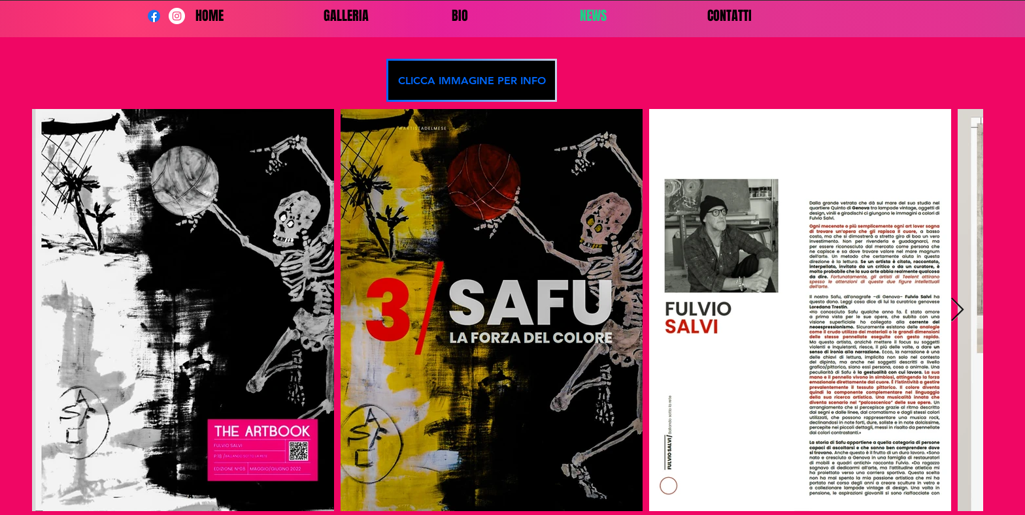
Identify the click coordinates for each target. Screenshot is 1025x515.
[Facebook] (154, 16)
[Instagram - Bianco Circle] (177, 16)
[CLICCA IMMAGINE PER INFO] (471, 80)
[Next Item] (957, 310)
